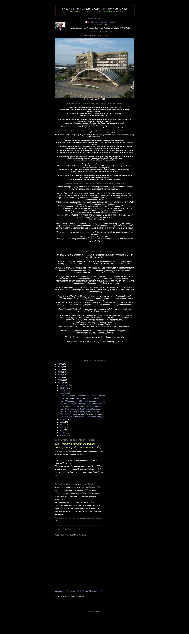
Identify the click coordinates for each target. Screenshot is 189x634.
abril (62, 430)
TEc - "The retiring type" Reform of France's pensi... (80, 406)
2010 (60, 383)
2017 (60, 364)
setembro (64, 393)
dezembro (64, 385)
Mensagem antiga (96, 591)
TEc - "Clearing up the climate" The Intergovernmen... (81, 414)
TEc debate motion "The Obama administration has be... (82, 396)
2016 (60, 367)
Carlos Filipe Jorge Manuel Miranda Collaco (94, 9)
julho (62, 422)
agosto (63, 419)
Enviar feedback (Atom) (75, 596)
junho (62, 425)
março (63, 433)
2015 (60, 369)
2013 (60, 375)
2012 (60, 377)
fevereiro (64, 435)
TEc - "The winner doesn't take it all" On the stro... (80, 398)
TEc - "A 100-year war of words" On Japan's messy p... (82, 417)
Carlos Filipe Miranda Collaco (101, 22)
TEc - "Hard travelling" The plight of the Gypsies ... (80, 412)
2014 (60, 372)
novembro (64, 388)
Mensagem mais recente (65, 591)
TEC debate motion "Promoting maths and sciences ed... (83, 404)
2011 (60, 380)
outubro (63, 390)
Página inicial (82, 591)
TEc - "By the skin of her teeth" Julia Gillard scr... (79, 409)
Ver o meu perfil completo (100, 31)
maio (62, 427)
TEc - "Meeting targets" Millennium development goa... (82, 401)
